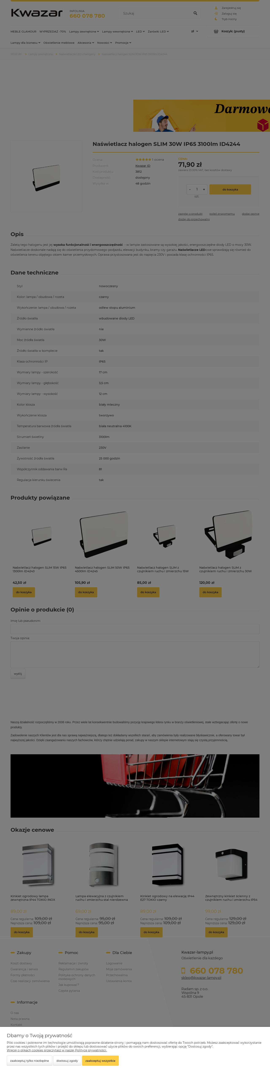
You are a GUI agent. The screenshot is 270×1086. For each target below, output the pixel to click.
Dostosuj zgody (67, 1060)
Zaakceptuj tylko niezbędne (29, 1060)
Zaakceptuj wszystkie (100, 1060)
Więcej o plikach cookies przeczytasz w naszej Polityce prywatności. (57, 1050)
